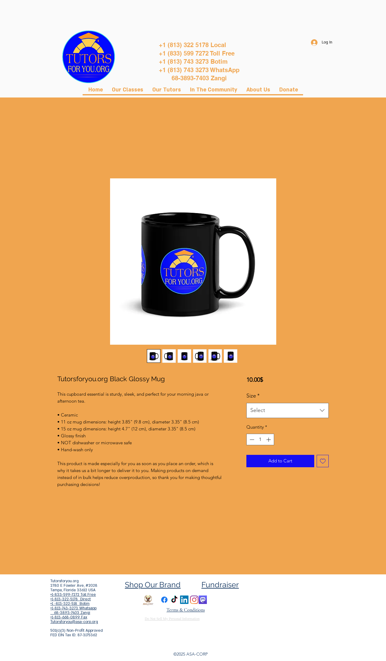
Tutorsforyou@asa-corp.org (74, 621)
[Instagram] (194, 600)
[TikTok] (174, 600)
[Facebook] (164, 600)
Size (253, 395)
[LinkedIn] (184, 600)
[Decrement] (251, 439)
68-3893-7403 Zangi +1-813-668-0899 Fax (70, 615)
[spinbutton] (260, 439)
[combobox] (287, 410)
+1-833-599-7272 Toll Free (73, 594)
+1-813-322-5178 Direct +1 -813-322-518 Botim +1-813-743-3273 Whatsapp (73, 604)
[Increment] (269, 439)
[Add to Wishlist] (323, 461)
